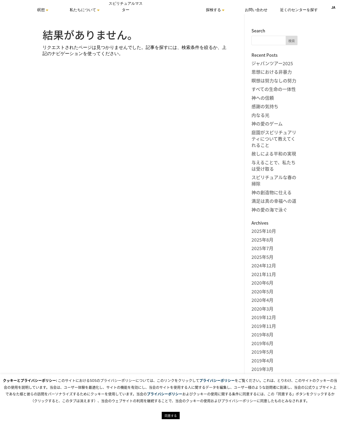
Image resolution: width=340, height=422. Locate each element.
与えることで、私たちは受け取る (273, 165)
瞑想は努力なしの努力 (273, 80)
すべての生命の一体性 (273, 89)
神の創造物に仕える (271, 192)
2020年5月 (262, 291)
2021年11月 (263, 274)
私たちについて (83, 10)
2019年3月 (262, 369)
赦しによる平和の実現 (273, 153)
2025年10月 (263, 231)
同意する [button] (171, 415)
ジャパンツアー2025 (272, 63)
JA (333, 7)
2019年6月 (262, 343)
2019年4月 (262, 360)
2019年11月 (263, 326)
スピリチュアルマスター (126, 7)
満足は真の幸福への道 (273, 201)
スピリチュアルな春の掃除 (273, 180)
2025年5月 (262, 257)
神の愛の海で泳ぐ (269, 209)
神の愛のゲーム (267, 123)
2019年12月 (263, 317)
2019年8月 (262, 334)
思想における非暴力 (271, 72)
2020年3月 (262, 308)
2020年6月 (262, 282)
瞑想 (41, 10)
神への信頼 (262, 98)
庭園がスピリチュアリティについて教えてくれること (273, 138)
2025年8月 (262, 239)
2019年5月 (262, 351)
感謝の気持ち (264, 106)
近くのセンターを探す (299, 10)
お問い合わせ (256, 10)
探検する (213, 10)
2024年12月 (263, 265)
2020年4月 (262, 300)
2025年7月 (262, 248)
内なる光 (260, 115)
